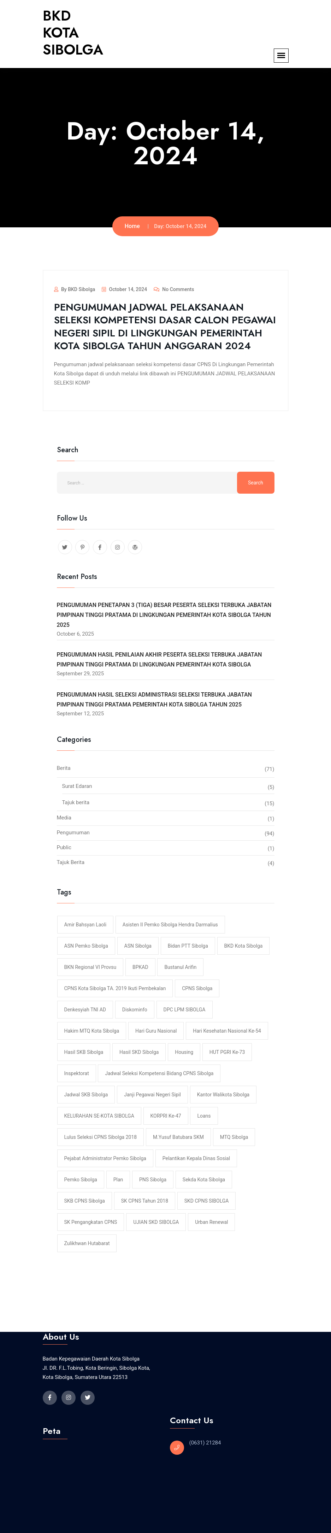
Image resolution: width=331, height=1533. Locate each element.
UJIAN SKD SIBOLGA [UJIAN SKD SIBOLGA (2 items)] (156, 1222)
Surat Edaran (77, 786)
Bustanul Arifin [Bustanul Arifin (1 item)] (180, 967)
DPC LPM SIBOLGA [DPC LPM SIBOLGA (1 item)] (185, 1009)
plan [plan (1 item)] (118, 1179)
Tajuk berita (76, 802)
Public (64, 847)
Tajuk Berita (71, 862)
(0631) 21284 (205, 1443)
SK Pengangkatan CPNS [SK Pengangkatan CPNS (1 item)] (90, 1222)
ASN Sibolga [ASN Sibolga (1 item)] (138, 946)
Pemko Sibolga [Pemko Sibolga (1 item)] (80, 1179)
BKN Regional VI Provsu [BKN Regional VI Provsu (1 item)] (90, 967)
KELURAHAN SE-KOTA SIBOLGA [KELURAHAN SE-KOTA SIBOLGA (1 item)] (99, 1116)
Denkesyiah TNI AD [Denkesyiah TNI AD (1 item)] (85, 1009)
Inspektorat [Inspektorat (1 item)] (76, 1073)
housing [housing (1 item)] (184, 1052)
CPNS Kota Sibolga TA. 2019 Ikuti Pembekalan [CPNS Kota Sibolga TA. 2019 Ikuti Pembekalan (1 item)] (115, 988)
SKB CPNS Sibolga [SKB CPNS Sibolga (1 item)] (84, 1201)
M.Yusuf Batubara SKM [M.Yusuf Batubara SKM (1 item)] (178, 1137)
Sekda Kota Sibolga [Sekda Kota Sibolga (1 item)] (204, 1179)
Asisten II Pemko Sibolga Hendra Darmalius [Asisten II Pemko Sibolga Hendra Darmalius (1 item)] (170, 924)
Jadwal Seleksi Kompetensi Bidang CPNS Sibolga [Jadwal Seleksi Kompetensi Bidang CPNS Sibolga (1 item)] (159, 1073)
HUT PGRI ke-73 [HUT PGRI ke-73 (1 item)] (227, 1052)
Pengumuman (73, 832)
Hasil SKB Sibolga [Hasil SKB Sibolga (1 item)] (84, 1052)
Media (64, 817)
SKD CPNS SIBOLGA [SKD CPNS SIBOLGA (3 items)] (206, 1201)
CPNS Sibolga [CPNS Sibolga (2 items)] (197, 988)
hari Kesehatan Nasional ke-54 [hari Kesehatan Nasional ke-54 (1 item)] (227, 1031)
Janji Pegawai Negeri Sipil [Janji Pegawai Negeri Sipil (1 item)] (152, 1094)
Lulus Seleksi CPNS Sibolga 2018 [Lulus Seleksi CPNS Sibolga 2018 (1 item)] (100, 1137)
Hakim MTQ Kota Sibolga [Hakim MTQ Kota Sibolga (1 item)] (91, 1031)
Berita (64, 768)
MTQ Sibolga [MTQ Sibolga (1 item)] (234, 1137)
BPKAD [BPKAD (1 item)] (140, 967)
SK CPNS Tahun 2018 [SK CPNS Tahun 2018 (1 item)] (144, 1201)
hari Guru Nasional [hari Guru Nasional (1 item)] (156, 1031)
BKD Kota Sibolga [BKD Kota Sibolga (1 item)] (243, 946)
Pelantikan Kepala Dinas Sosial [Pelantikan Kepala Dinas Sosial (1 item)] (196, 1158)
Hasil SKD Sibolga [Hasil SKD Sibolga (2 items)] (139, 1052)
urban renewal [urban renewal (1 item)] (211, 1222)
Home (132, 226)
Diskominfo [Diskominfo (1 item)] (134, 1009)
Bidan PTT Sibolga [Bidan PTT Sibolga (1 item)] (188, 946)
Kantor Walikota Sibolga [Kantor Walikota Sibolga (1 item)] (223, 1094)
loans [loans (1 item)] (204, 1116)
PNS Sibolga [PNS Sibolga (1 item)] (152, 1179)
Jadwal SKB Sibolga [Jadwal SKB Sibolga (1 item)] (86, 1094)
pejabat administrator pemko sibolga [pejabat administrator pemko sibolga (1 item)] (105, 1158)
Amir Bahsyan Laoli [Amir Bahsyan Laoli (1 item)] (85, 924)
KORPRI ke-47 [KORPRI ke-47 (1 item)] (165, 1116)
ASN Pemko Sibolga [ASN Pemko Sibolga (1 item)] (86, 946)
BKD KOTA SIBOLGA (73, 32)
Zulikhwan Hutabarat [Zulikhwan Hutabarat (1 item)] (87, 1243)
